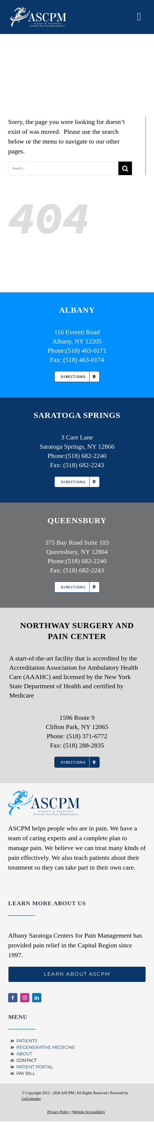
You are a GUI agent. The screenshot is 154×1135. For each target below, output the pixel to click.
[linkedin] (36, 997)
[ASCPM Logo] (40, 17)
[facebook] (12, 997)
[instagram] (24, 997)
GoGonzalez (31, 1099)
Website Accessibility (88, 1112)
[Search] (125, 168)
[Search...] (63, 168)
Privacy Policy (58, 1112)
